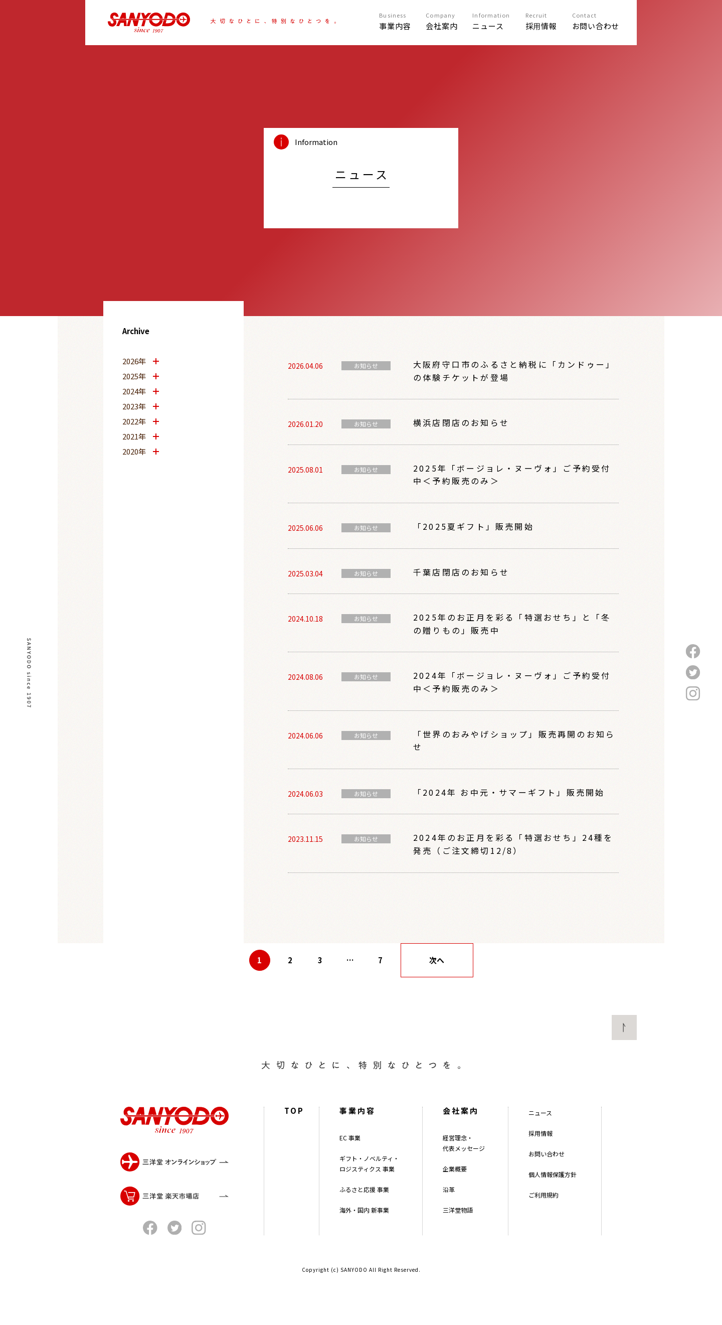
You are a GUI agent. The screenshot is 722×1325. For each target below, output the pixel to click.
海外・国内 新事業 (364, 1242)
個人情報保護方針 (552, 1207)
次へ (436, 960)
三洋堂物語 (458, 1242)
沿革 (449, 1222)
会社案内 (461, 1143)
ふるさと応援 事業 (364, 1222)
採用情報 (540, 1165)
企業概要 (455, 1201)
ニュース (540, 1145)
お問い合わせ (546, 1186)
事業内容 (357, 1143)
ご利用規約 (543, 1227)
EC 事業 (349, 1170)
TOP (294, 1143)
